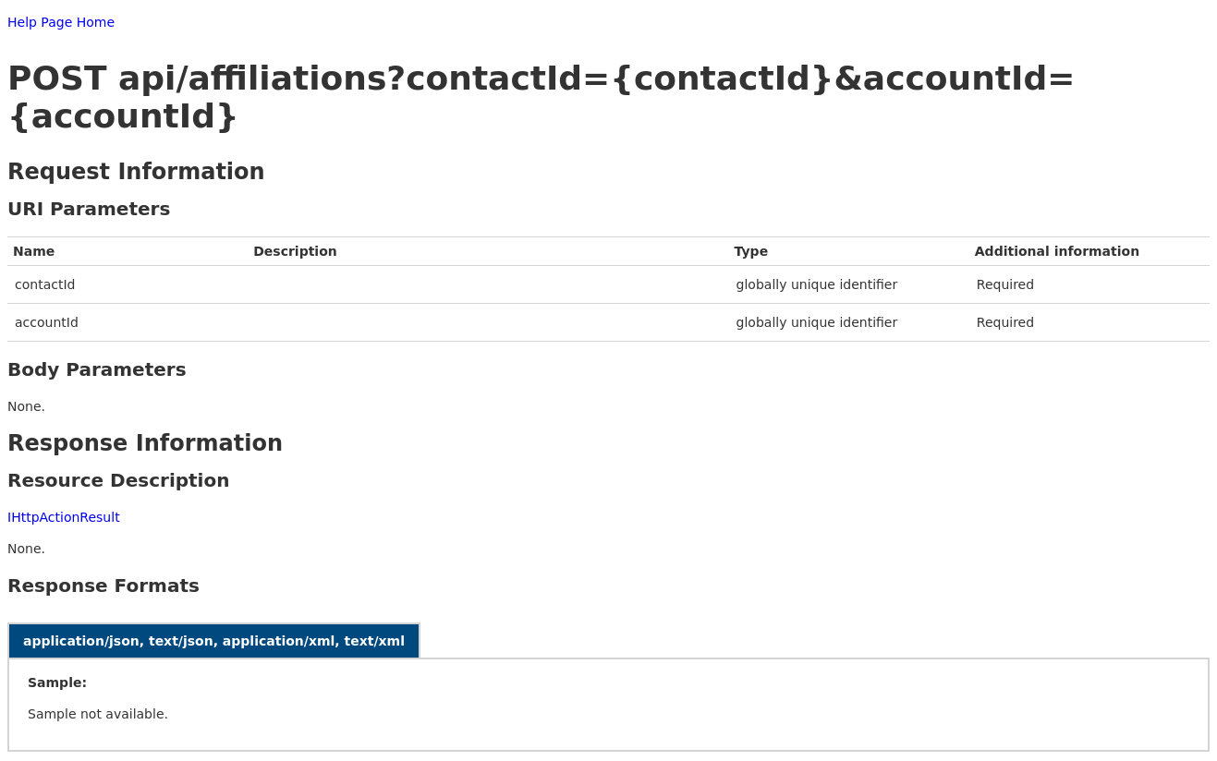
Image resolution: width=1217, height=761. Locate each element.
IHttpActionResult (63, 517)
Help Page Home (61, 22)
